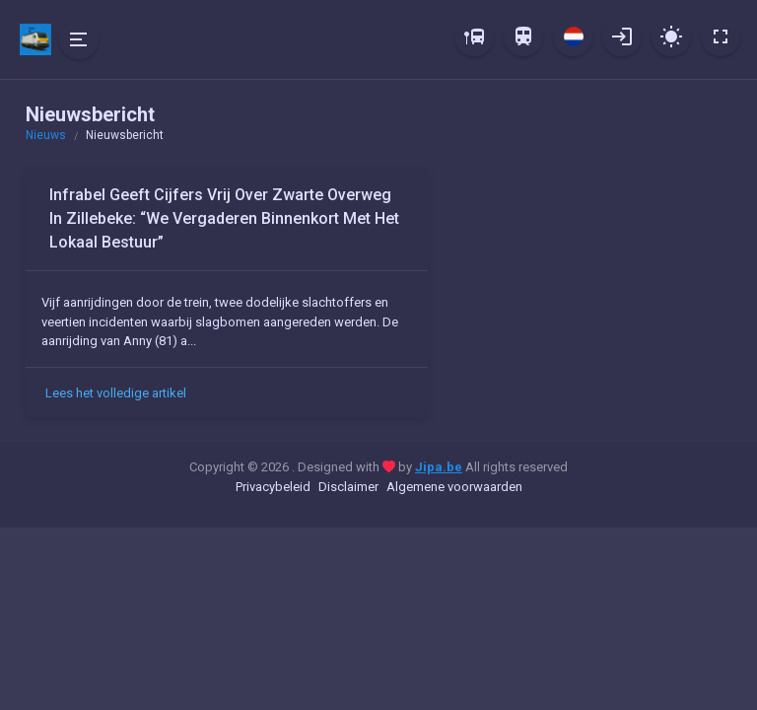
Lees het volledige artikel (115, 393)
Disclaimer (348, 486)
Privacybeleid (273, 486)
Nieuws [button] (46, 135)
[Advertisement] (591, 291)
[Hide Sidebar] (79, 39)
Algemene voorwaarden (454, 486)
